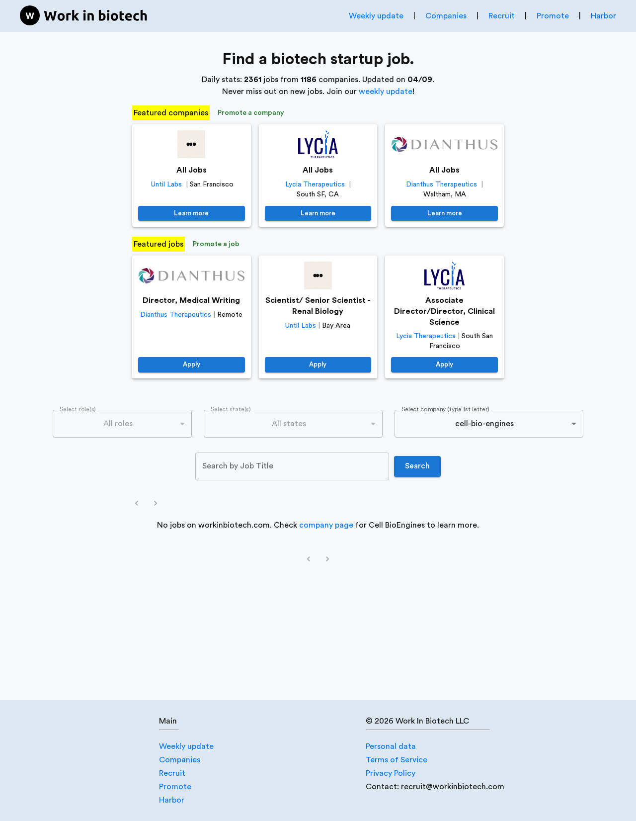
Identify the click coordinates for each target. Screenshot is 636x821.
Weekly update (376, 16)
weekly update (385, 91)
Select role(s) (78, 409)
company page (326, 525)
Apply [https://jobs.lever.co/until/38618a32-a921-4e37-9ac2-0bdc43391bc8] (318, 364)
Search (417, 466)
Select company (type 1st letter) (445, 409)
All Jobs (191, 170)
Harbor (603, 16)
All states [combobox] (289, 424)
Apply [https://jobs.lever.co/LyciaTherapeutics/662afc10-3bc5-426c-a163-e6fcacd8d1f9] (444, 364)
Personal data (391, 746)
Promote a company (251, 113)
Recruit (501, 16)
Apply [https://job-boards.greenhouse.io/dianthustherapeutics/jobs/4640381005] (191, 364)
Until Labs (166, 184)
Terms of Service (396, 760)
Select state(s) (230, 409)
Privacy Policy (390, 773)
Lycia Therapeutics (315, 184)
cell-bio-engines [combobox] (484, 424)
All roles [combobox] (118, 424)
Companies (446, 16)
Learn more (191, 213)
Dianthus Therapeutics (441, 184)
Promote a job (216, 244)
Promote (553, 16)
